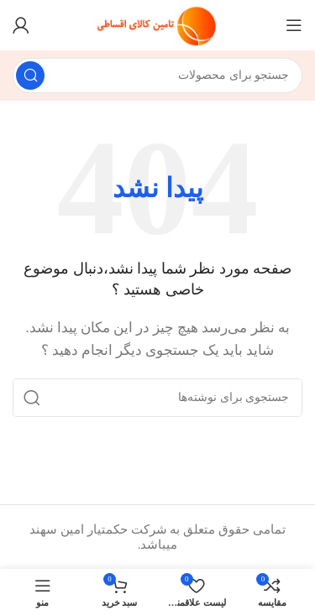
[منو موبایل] (294, 25)
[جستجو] (157, 75)
